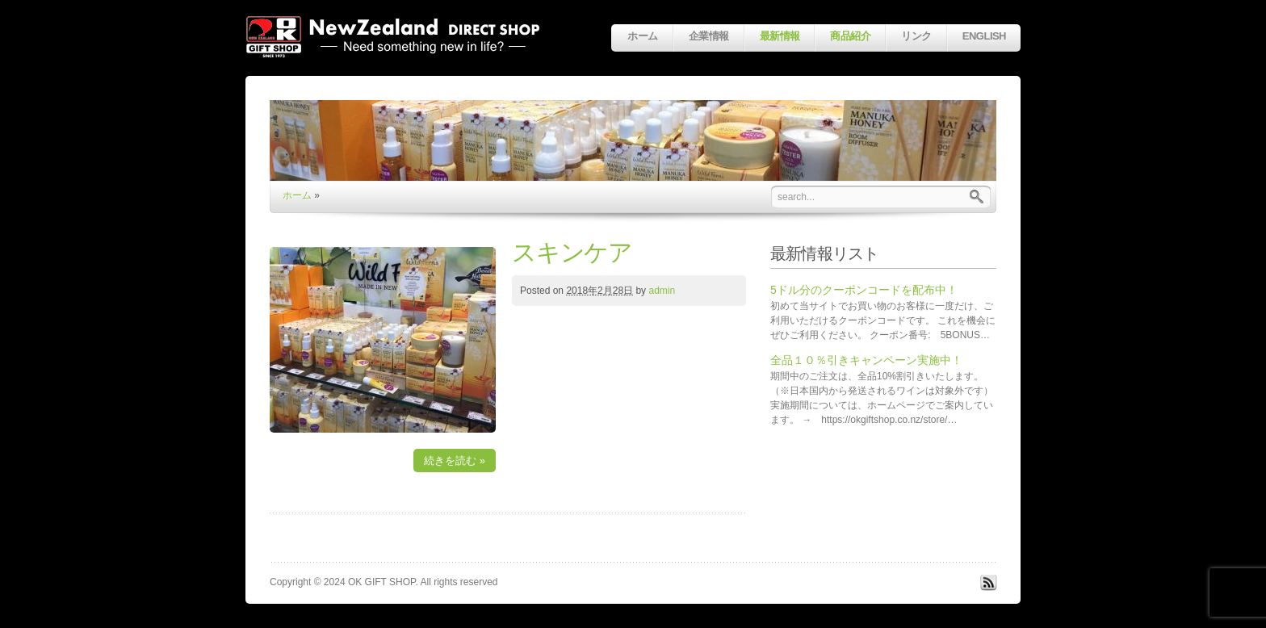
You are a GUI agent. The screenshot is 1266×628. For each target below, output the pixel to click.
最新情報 (780, 36)
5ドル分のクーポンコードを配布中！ (864, 289)
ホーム (642, 36)
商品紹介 (850, 36)
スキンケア (572, 252)
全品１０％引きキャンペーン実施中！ (866, 360)
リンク (916, 36)
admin (661, 290)
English (984, 36)
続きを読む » (454, 460)
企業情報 (709, 36)
